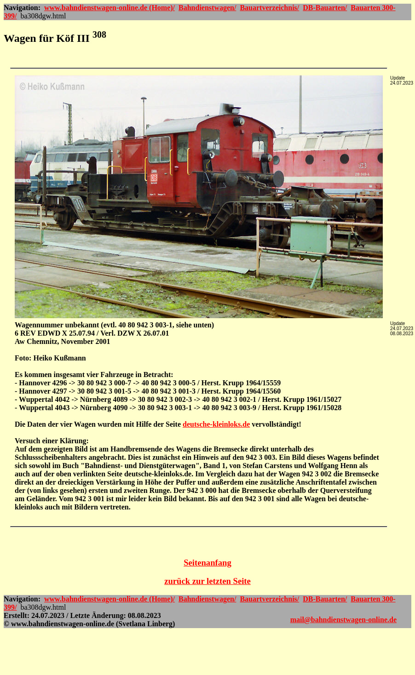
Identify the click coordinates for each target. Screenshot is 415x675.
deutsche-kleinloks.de (216, 424)
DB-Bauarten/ (325, 7)
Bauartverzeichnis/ (269, 7)
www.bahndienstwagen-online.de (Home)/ (109, 7)
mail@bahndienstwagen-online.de (343, 620)
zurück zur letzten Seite (207, 581)
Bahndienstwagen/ (207, 7)
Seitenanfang (207, 562)
